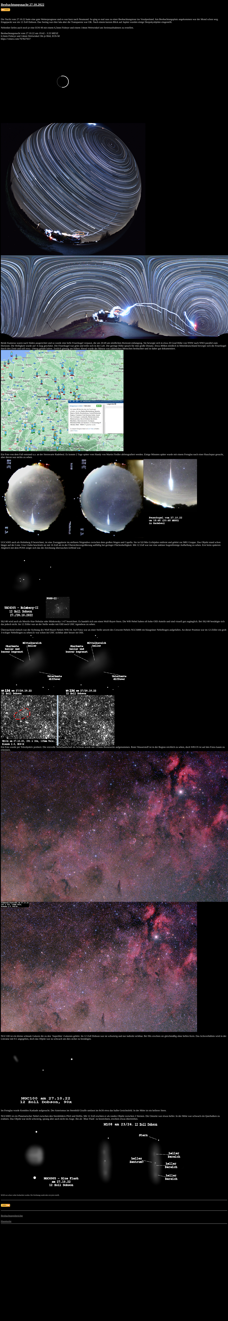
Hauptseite (6, 1221)
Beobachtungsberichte (12, 1215)
